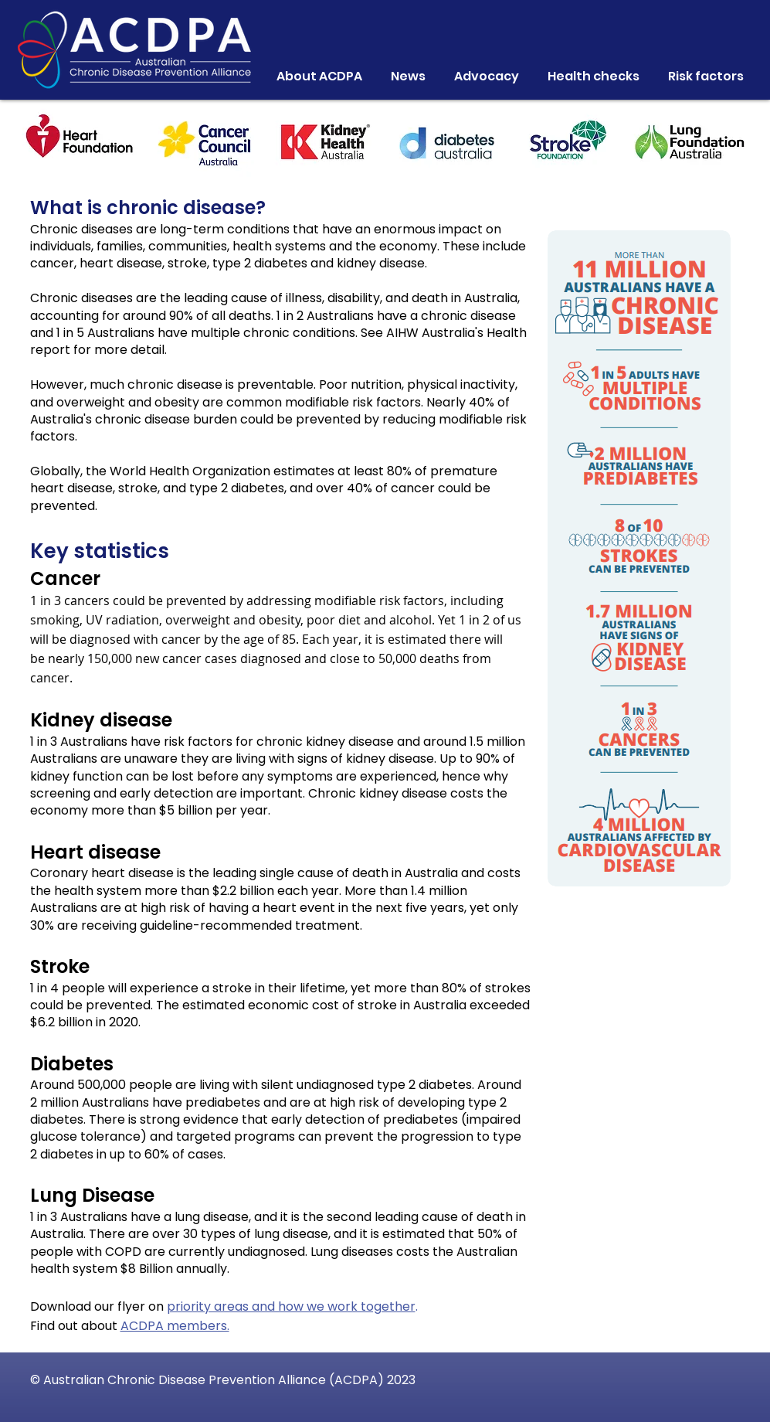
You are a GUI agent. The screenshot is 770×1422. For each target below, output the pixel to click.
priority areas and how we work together (291, 1306)
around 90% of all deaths (197, 316)
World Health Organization (190, 471)
